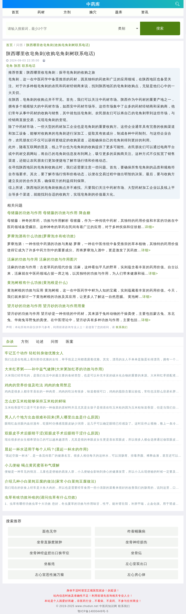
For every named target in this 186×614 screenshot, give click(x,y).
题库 (118, 12)
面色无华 (49, 531)
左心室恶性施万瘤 (49, 575)
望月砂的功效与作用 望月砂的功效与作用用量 (46, 306)
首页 (15, 12)
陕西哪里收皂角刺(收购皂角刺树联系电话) (58, 45)
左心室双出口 (136, 564)
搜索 (160, 28)
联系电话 (29, 66)
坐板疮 (49, 564)
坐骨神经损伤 (136, 542)
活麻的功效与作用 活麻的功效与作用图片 (42, 259)
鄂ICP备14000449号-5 (93, 611)
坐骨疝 (136, 553)
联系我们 (122, 327)
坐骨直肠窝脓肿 (49, 542)
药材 (41, 12)
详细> (149, 227)
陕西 (17, 66)
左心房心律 (136, 575)
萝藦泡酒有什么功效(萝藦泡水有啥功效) (41, 236)
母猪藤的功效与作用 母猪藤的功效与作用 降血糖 (49, 213)
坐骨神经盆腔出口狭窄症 (49, 553)
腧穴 (93, 12)
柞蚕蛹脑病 (136, 531)
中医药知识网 (108, 606)
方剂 (67, 12)
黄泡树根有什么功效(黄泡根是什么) (37, 283)
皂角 (9, 66)
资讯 (144, 12)
